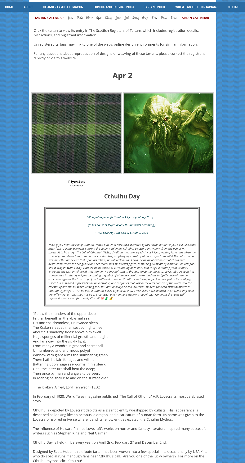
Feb (79, 18)
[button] (113, 7)
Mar (89, 18)
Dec (173, 18)
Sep (145, 18)
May (108, 18)
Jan (70, 18)
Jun (118, 18)
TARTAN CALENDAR (51, 18)
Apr (99, 18)
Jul (127, 18)
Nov (164, 18)
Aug (136, 18)
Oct (155, 18)
